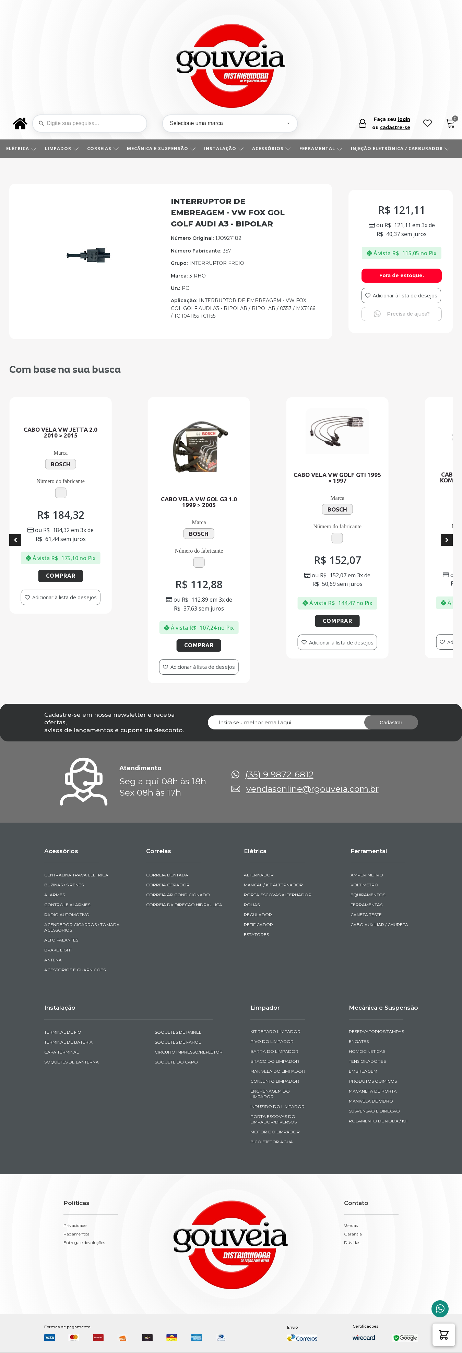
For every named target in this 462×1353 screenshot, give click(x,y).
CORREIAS (105, 148)
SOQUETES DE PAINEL (178, 1032)
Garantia (353, 1234)
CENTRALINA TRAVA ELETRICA (76, 874)
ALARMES (54, 894)
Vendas (351, 1225)
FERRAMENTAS (366, 904)
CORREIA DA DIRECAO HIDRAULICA (184, 904)
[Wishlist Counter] (427, 123)
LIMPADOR (64, 148)
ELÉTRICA (24, 148)
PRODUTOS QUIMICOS (373, 1081)
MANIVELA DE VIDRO (371, 1101)
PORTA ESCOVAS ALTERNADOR (277, 894)
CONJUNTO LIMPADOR (274, 1081)
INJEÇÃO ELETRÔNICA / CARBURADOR (403, 148)
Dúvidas (352, 1243)
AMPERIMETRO (367, 874)
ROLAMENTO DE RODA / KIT (378, 1120)
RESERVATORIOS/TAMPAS (376, 1031)
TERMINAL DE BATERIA (68, 1042)
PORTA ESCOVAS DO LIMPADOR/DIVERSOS (273, 1119)
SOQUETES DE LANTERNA (71, 1062)
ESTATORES (256, 934)
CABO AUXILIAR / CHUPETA (379, 924)
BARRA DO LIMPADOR (274, 1051)
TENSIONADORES (367, 1061)
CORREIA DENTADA (167, 874)
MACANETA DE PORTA (373, 1091)
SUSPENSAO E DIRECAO (374, 1111)
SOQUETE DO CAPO (176, 1062)
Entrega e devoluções (84, 1243)
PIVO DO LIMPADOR (272, 1041)
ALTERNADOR (259, 874)
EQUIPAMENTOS (368, 894)
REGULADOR (258, 914)
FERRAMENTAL (323, 148)
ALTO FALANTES (61, 940)
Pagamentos (76, 1234)
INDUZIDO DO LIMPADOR (277, 1106)
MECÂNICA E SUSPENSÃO (163, 148)
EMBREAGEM (363, 1071)
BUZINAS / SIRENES (64, 884)
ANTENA (53, 959)
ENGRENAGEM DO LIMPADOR (270, 1093)
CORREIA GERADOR (168, 884)
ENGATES (359, 1041)
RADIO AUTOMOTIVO (67, 914)
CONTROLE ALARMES (67, 904)
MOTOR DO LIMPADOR (275, 1131)
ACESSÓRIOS (274, 148)
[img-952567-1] (88, 262)
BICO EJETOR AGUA (271, 1141)
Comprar (70, 576)
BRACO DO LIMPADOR (274, 1061)
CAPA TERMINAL (61, 1052)
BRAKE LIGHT (58, 949)
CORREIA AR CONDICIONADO (178, 894)
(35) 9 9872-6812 (279, 774)
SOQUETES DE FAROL (178, 1042)
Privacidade (74, 1225)
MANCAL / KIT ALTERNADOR (273, 884)
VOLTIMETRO (364, 884)
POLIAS (252, 904)
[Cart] (450, 124)
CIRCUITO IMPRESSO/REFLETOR (189, 1052)
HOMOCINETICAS (367, 1051)
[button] (444, 1335)
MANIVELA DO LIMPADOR (277, 1071)
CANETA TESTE (366, 914)
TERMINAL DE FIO (62, 1032)
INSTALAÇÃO (226, 148)
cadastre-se (395, 127)
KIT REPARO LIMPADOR (275, 1031)
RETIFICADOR (258, 924)
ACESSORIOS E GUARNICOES (75, 969)
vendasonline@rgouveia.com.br (312, 789)
